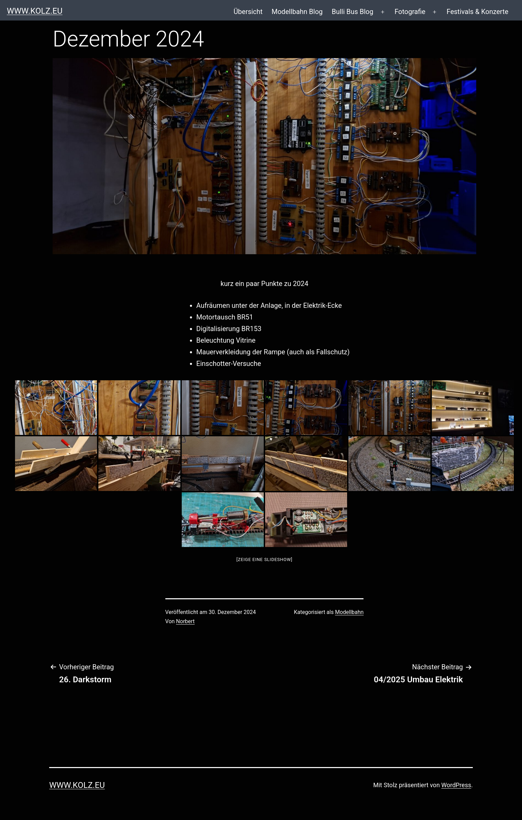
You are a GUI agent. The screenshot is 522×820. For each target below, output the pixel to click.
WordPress (456, 785)
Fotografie (410, 12)
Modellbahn (349, 612)
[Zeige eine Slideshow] (264, 559)
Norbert (185, 621)
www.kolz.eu (35, 11)
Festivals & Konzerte (477, 12)
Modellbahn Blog (297, 12)
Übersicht (248, 12)
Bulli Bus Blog (352, 12)
